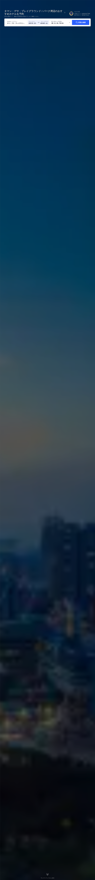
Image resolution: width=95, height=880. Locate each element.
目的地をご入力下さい (12, 21)
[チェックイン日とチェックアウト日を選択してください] (33, 22)
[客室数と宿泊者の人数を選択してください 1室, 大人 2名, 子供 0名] (60, 22)
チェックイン (32, 21)
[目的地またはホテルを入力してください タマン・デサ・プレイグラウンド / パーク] (16, 22)
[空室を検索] (80, 22)
